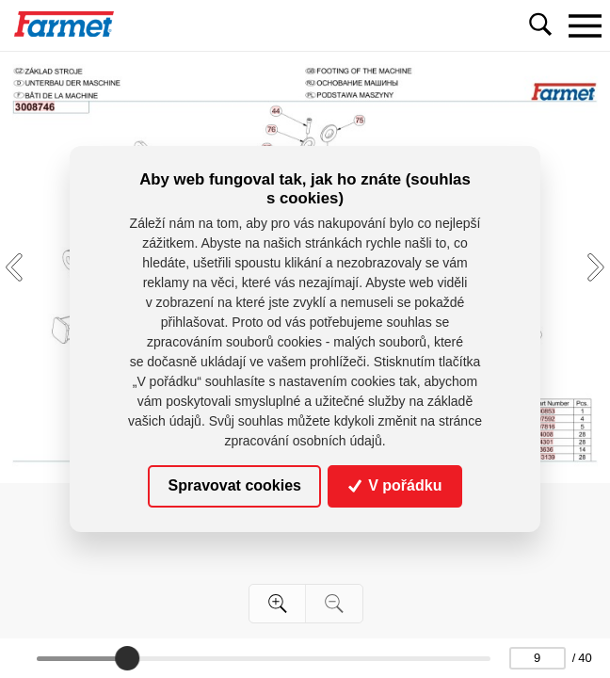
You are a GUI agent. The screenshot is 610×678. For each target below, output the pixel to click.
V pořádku (395, 485)
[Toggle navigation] (584, 25)
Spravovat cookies (235, 485)
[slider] (128, 658)
